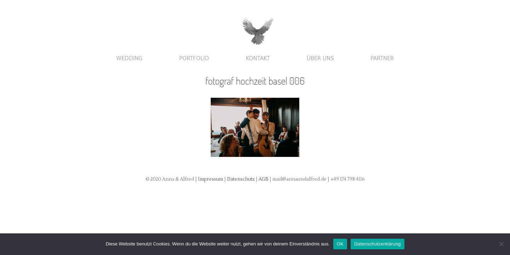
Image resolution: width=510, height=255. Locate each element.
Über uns (320, 58)
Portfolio (194, 58)
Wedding (129, 58)
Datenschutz (241, 179)
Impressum (210, 179)
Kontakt (258, 58)
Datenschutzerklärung (377, 243)
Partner (382, 58)
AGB (264, 179)
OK (340, 243)
